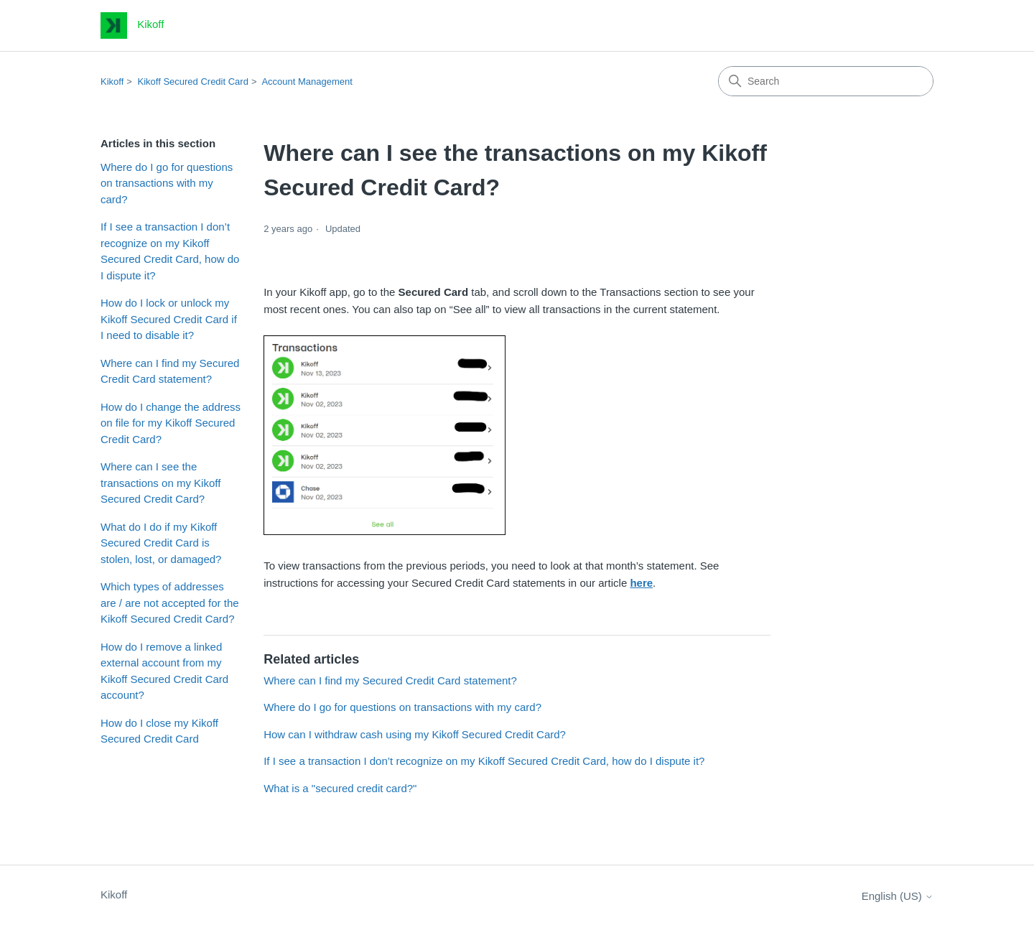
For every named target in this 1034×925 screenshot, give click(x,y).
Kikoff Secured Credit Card (193, 81)
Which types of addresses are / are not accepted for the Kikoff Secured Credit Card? (170, 602)
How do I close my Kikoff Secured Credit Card (159, 731)
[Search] (826, 81)
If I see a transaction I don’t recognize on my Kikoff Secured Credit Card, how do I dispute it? (170, 251)
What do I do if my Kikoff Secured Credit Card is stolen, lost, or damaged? (161, 543)
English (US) (897, 896)
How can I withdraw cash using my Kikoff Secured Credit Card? (415, 734)
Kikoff (112, 81)
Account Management (306, 81)
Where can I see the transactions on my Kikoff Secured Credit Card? (160, 482)
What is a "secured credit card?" (340, 788)
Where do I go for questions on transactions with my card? (167, 183)
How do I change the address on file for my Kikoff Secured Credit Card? (171, 423)
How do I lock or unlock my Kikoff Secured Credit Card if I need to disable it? (169, 319)
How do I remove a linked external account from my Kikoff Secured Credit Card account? (164, 671)
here (641, 583)
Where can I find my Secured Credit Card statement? (170, 371)
